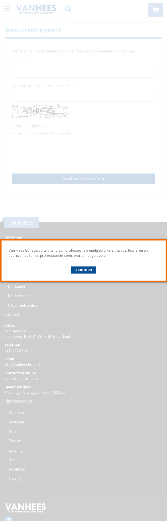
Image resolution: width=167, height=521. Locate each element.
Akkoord (83, 270)
